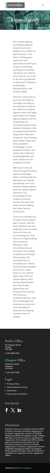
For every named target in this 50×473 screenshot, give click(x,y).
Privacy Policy (13, 384)
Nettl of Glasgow (24, 468)
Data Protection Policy (17, 387)
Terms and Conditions (17, 394)
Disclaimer (12, 390)
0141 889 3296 (13, 353)
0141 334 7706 (13, 372)
